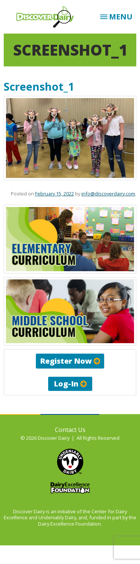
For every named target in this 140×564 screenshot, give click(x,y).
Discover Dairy (45, 17)
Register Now (70, 361)
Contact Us (70, 430)
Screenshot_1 (39, 86)
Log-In (70, 384)
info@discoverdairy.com (108, 193)
